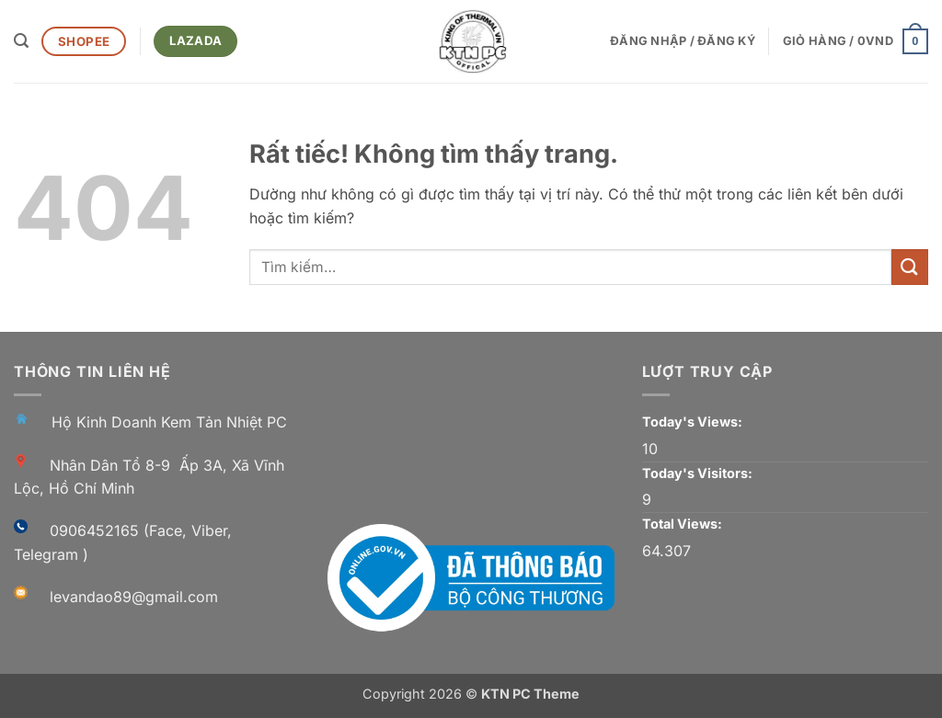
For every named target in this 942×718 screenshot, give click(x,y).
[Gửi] (909, 267)
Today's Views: (693, 421)
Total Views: (683, 523)
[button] (21, 41)
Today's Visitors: (698, 473)
